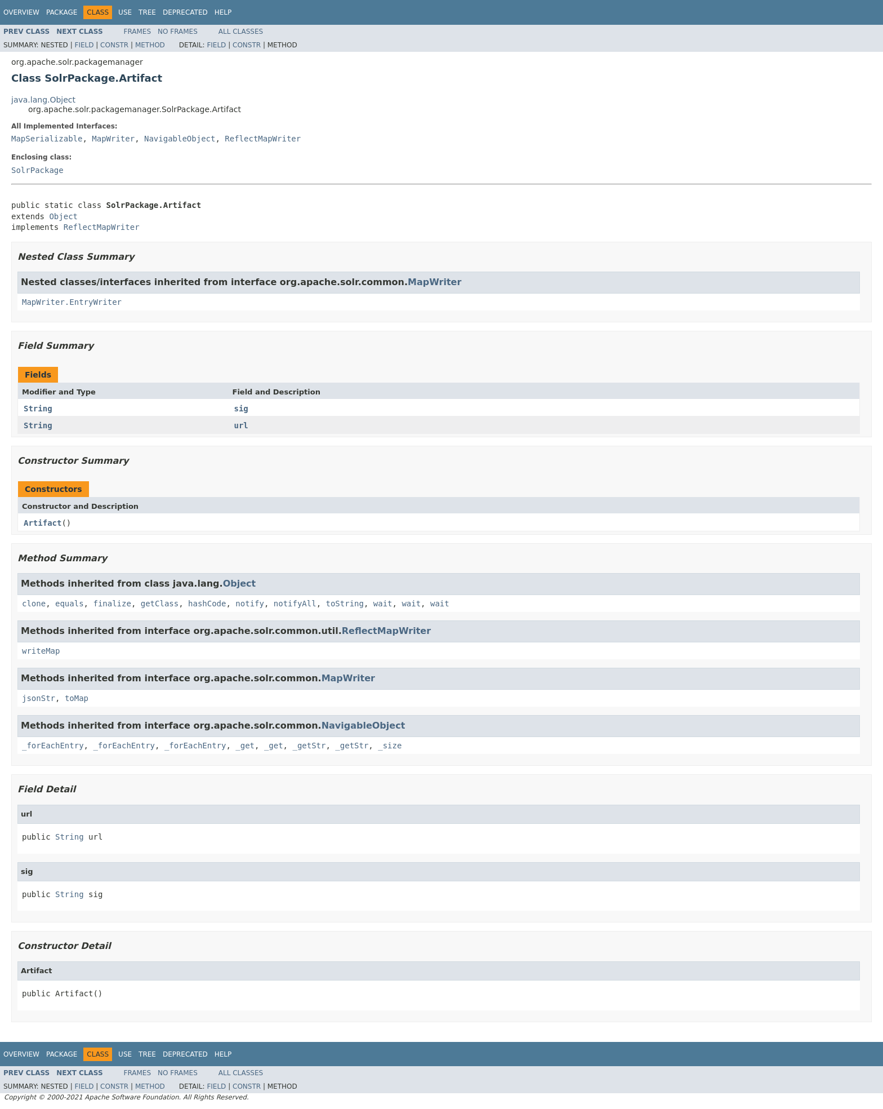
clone (34, 603)
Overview (21, 12)
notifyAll (295, 603)
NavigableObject (179, 138)
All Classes (240, 32)
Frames (137, 32)
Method (150, 45)
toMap (76, 698)
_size (390, 745)
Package (61, 12)
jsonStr (38, 698)
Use (125, 12)
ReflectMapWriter (263, 138)
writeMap (41, 650)
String (38, 408)
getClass (160, 603)
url (241, 425)
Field (83, 45)
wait (383, 603)
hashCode (207, 603)
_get (245, 745)
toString (345, 603)
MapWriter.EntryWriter (72, 302)
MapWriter (113, 138)
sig (241, 408)
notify (249, 603)
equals (69, 603)
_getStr (308, 745)
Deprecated (185, 12)
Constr (114, 45)
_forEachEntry (53, 745)
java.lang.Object (43, 99)
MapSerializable (46, 138)
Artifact (42, 522)
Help (223, 12)
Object (63, 216)
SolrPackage (37, 170)
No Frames (178, 32)
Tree (147, 12)
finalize (112, 603)
